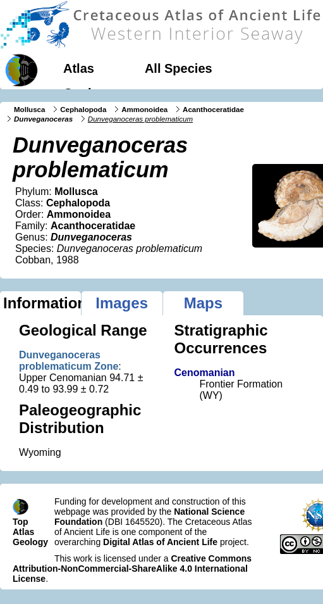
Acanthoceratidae (213, 109)
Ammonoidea (144, 109)
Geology (88, 93)
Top (20, 522)
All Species (178, 68)
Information (42, 302)
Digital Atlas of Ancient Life (160, 542)
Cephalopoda (83, 109)
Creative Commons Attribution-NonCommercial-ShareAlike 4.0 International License (132, 568)
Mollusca (29, 109)
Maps (203, 302)
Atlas (78, 68)
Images (121, 302)
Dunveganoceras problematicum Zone (68, 360)
